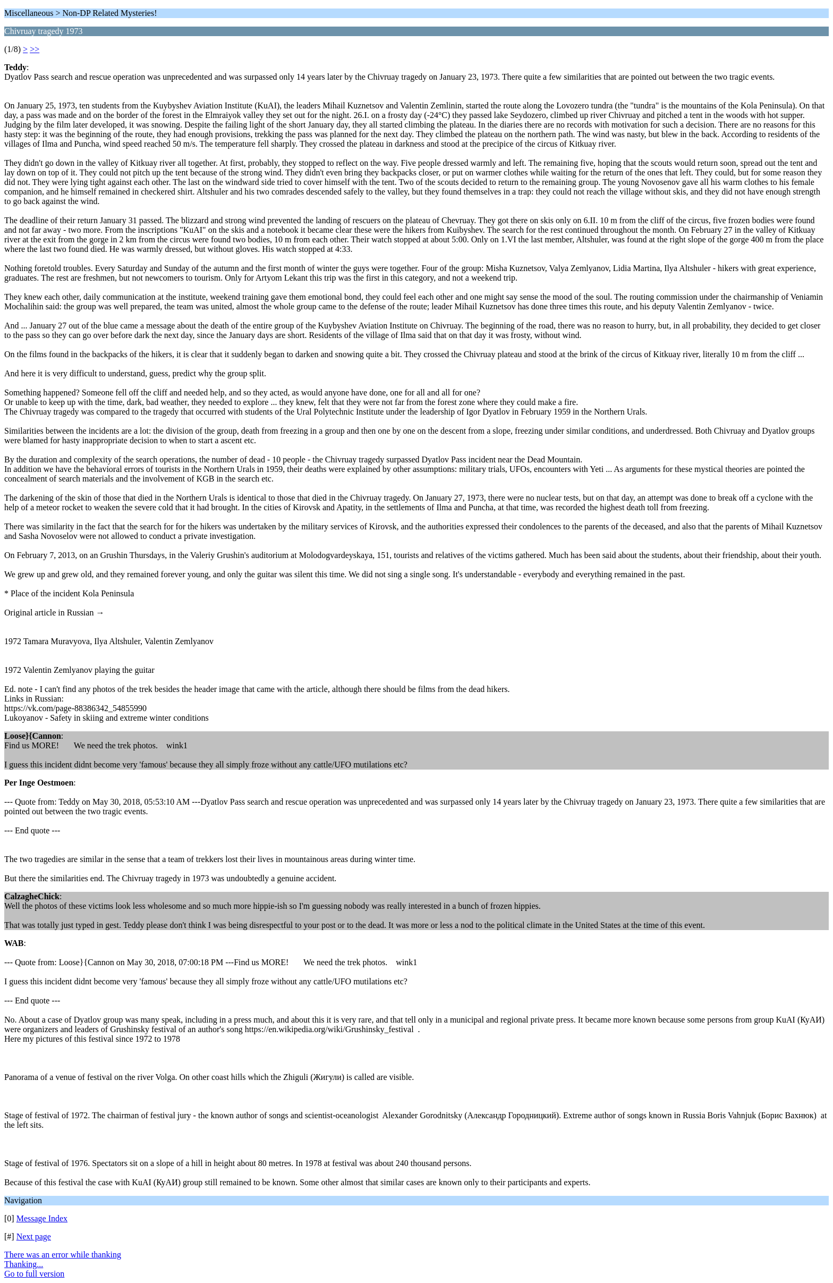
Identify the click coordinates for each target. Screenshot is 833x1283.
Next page (33, 1236)
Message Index (41, 1218)
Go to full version (34, 1273)
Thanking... (23, 1264)
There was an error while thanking (62, 1254)
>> (34, 49)
